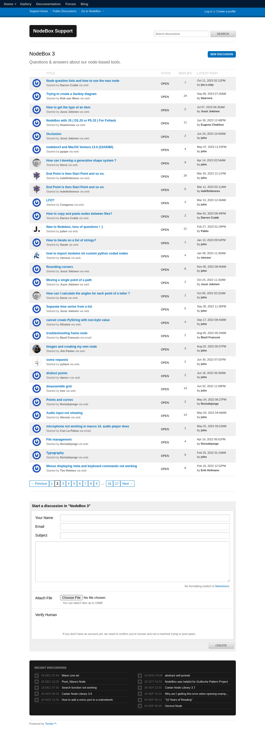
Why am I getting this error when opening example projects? (197, 693)
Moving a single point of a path (69, 280)
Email (39, 526)
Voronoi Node (173, 705)
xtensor (65, 257)
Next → (127, 483)
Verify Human (46, 615)
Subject (41, 535)
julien (64, 231)
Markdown (221, 586)
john (204, 137)
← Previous (39, 483)
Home (10, 4)
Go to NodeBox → (92, 11)
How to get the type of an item (68, 107)
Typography (55, 453)
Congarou (67, 204)
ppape (64, 151)
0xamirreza (67, 124)
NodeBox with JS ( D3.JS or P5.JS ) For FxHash (81, 120)
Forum (71, 4)
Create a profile (226, 11)
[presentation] (99, 622)
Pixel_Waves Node (74, 681)
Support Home (39, 11)
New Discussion (221, 54)
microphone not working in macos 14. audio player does (87, 426)
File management (59, 439)
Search (223, 33)
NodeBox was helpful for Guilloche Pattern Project (196, 681)
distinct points (57, 373)
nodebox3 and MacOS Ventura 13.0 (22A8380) (79, 147)
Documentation (48, 4)
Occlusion (53, 134)
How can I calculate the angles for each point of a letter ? (88, 293)
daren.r (65, 377)
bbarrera (206, 98)
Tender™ (51, 723)
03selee (65, 324)
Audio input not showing (64, 413)
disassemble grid (59, 386)
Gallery (25, 4)
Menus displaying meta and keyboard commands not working (91, 466)
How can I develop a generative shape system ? (81, 160)
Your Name (44, 518)
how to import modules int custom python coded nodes (87, 253)
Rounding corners (59, 267)
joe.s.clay (207, 84)
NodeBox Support (53, 31)
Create (221, 645)
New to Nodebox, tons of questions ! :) (74, 227)
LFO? (50, 200)
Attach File (43, 598)
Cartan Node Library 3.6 (77, 693)
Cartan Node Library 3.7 (180, 687)
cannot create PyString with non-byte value (78, 320)
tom (62, 390)
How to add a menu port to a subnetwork (87, 699)
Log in (208, 11)
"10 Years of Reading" (178, 699)
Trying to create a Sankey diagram (71, 94)
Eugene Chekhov (212, 124)
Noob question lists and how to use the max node (82, 81)
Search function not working (79, 687)
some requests (57, 360)
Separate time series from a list (69, 306)
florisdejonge (69, 404)
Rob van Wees (69, 98)
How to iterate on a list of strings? (71, 240)
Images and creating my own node (71, 346)
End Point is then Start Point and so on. (75, 173)
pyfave (64, 364)
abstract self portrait (177, 675)
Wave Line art (70, 675)
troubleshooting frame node (66, 333)
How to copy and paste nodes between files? (79, 214)
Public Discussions (65, 11)
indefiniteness (69, 178)
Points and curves (59, 400)
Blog (84, 4)
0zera (63, 164)
